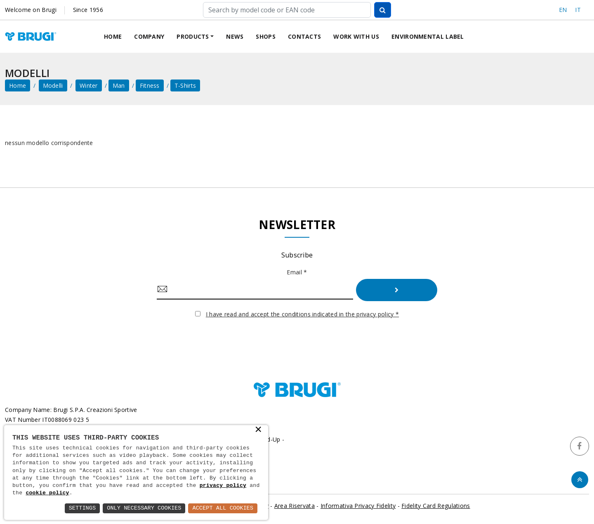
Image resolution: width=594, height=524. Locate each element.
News (234, 36)
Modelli (53, 86)
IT (578, 10)
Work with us (356, 36)
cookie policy (47, 493)
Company (149, 36)
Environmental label (427, 36)
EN (563, 10)
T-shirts (185, 86)
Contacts (304, 36)
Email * (297, 272)
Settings (78, 508)
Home (113, 36)
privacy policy (223, 485)
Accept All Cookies (222, 508)
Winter (89, 86)
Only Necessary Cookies (142, 508)
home (17, 86)
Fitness (150, 86)
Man (119, 86)
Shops (266, 36)
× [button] (258, 430)
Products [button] (193, 36)
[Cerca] (287, 10)
